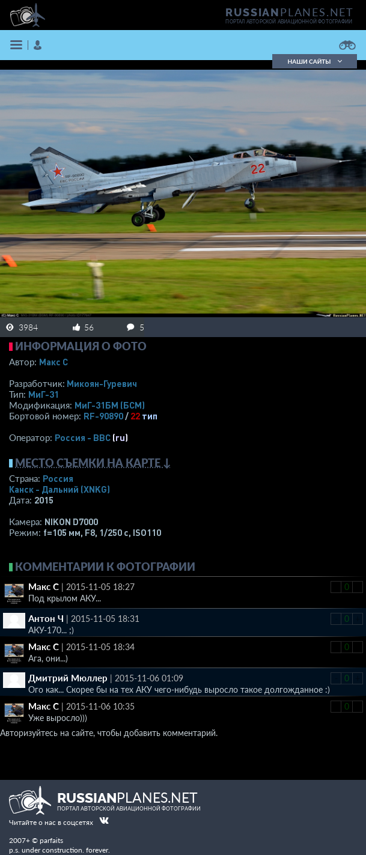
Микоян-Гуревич (102, 383)
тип (149, 415)
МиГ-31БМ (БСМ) (110, 405)
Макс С (53, 361)
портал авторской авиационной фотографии (288, 22)
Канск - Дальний (59, 489)
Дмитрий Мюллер (68, 677)
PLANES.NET (289, 12)
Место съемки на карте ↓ (93, 462)
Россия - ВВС (83, 437)
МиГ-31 (43, 394)
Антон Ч (46, 618)
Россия (58, 478)
